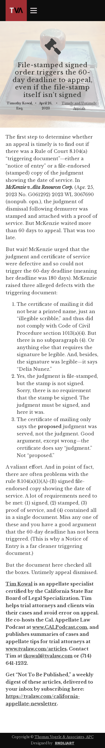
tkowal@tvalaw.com (48, 656)
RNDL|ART (64, 743)
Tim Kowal (19, 584)
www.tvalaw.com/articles (36, 649)
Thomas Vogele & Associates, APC (64, 737)
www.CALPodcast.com (59, 627)
